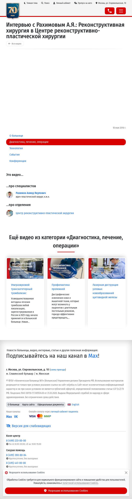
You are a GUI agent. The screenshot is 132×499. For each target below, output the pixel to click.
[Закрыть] (126, 473)
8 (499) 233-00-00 (16, 440)
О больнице (13, 404)
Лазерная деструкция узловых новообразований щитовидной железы (105, 291)
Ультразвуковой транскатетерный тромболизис (21, 289)
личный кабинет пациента (64, 411)
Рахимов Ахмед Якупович (31, 193)
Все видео (14, 43)
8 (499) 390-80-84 (16, 455)
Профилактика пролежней (61, 287)
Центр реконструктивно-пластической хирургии (45, 213)
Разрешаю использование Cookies (66, 490)
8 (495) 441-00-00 (16, 463)
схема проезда (57, 369)
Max (93, 355)
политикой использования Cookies (80, 483)
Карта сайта (28, 404)
